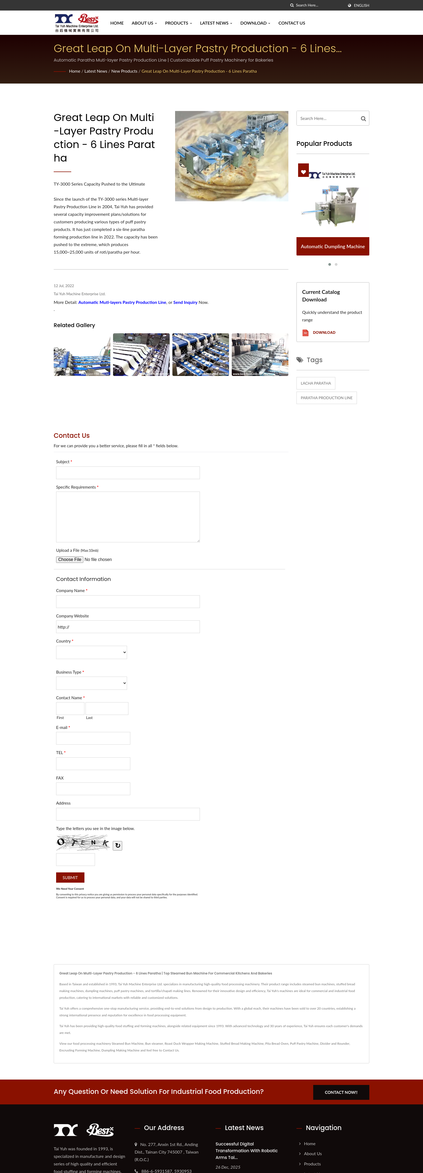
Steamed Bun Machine (128, 1043)
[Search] (320, 5)
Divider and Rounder (334, 1043)
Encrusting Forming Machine (79, 1050)
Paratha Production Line (327, 397)
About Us (144, 22)
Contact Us (291, 22)
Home (117, 22)
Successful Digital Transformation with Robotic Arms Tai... (247, 1150)
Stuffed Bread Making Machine (242, 1043)
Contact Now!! (343, 1091)
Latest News (216, 22)
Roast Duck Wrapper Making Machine (191, 1043)
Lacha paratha (316, 383)
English (361, 5)
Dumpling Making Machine (120, 1050)
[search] (292, 5)
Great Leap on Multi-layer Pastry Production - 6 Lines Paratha (202, 70)
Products (178, 22)
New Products (125, 70)
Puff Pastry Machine (304, 1043)
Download (255, 22)
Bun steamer (154, 1043)
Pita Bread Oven (276, 1043)
